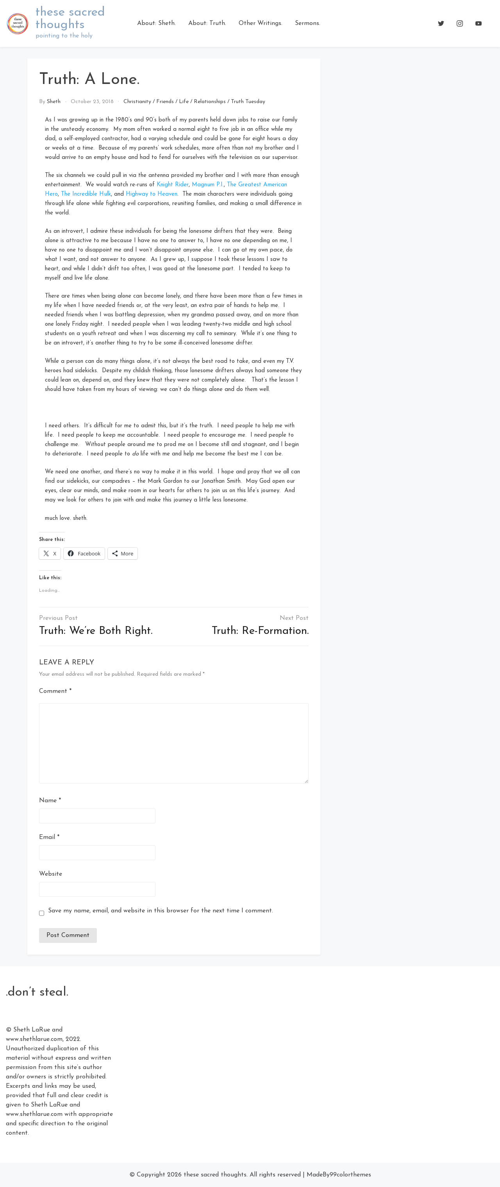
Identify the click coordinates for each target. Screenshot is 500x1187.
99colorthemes (350, 1175)
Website (50, 874)
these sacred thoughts (70, 18)
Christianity (137, 102)
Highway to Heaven (151, 194)
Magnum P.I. (208, 185)
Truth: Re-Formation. (260, 631)
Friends (165, 102)
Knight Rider (173, 185)
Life (184, 102)
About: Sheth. (156, 23)
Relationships (210, 102)
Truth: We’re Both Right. (95, 631)
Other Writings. (260, 23)
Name (50, 801)
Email (49, 837)
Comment (55, 691)
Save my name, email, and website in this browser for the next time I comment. (160, 911)
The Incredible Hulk (86, 194)
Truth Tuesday (248, 102)
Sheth (54, 102)
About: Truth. (207, 23)
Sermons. (307, 23)
